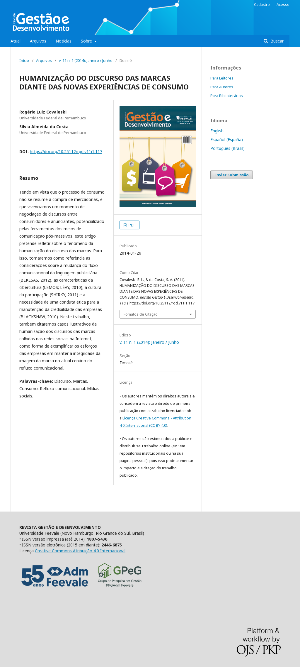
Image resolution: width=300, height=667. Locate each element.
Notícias (63, 41)
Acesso (283, 4)
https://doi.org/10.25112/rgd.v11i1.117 (66, 151)
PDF (131, 225)
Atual (16, 41)
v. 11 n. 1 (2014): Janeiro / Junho (85, 60)
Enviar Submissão (231, 174)
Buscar (276, 41)
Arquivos (38, 41)
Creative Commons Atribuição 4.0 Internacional (80, 550)
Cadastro (262, 4)
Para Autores (221, 86)
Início (24, 60)
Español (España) (226, 139)
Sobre (87, 41)
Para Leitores (221, 78)
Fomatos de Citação (141, 314)
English (217, 130)
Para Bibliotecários (226, 95)
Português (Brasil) (227, 148)
